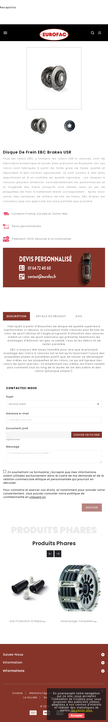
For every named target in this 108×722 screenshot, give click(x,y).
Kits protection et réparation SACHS (35, 621)
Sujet (9, 397)
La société (30, 697)
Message (13, 447)
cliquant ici (37, 497)
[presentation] (23, 17)
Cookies (17, 693)
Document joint (17, 428)
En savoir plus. (82, 710)
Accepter (76, 715)
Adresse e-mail (17, 413)
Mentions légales (41, 693)
